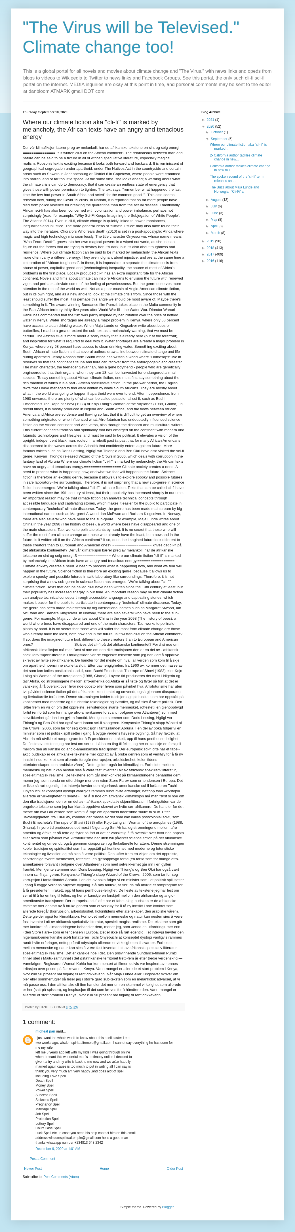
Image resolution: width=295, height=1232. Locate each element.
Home (104, 1169)
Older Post (175, 1169)
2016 (211, 261)
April (214, 226)
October (217, 132)
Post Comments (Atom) (61, 1177)
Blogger (168, 1207)
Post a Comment (42, 1159)
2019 (211, 241)
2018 (211, 248)
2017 (211, 254)
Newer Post (33, 1169)
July (214, 206)
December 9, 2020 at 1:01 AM (57, 1149)
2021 (211, 120)
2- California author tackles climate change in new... (236, 157)
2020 (211, 126)
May (214, 220)
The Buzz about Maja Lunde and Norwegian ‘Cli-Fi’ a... (234, 189)
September (219, 139)
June (215, 213)
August (216, 200)
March (216, 233)
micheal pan (45, 1031)
